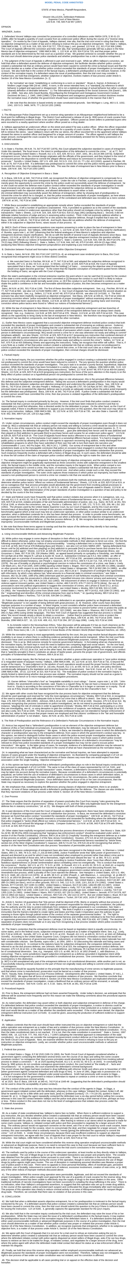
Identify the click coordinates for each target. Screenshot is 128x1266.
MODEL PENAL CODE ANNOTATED (64, 2)
